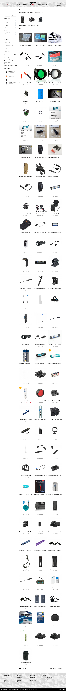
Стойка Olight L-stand (40, 531)
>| (25, 668)
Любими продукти (33, 681)
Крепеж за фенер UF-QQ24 (55, 213)
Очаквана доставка (9, 33)
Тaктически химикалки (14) (8, 56)
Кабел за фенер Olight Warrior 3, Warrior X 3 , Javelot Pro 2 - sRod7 (55, 456)
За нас (5, 677)
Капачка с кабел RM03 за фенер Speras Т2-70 (25, 606)
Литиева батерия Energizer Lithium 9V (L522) (55, 494)
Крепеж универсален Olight (40, 176)
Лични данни (6, 680)
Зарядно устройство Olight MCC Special (40, 475)
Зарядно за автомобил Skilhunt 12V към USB (55, 138)
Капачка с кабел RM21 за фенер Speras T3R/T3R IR (55, 550)
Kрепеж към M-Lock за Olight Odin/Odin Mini (55, 400)
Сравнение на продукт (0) (26, 28)
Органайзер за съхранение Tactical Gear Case (55, 475)
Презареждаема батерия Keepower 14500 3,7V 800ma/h (40, 269)
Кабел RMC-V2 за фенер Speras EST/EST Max (25, 569)
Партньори (19, 680)
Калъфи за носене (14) (31, 25)
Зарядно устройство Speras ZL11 (40, 569)
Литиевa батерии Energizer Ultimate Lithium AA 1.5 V (25, 400)
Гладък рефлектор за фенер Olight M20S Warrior (55, 45)
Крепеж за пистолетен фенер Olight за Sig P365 (55, 643)
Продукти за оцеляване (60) (8, 60)
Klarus (6, 20)
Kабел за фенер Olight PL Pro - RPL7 (25, 288)
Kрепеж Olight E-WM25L (25, 344)
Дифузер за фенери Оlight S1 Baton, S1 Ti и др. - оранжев (55, 157)
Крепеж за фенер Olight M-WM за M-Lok (25, 531)
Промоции (19, 681)
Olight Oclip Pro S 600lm (12, 78)
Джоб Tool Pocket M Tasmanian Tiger (40, 157)
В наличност (7, 32)
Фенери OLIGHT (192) (8, 42)
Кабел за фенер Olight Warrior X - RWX (40, 232)
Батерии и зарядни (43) (9, 45)
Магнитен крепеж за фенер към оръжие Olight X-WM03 (55, 269)
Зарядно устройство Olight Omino (25, 438)
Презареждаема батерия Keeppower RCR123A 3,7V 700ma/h (55, 232)
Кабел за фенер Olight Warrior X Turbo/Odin (40, 344)
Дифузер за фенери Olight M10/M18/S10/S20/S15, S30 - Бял (40, 120)
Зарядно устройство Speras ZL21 (55, 569)
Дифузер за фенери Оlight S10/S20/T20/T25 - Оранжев (25, 82)
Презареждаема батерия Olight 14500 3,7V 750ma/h (25, 138)
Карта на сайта (19, 683)
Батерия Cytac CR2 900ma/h (40, 101)
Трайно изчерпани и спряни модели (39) (10, 65)
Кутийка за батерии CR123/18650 (25, 45)
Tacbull (6, 27)
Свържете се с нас (7, 683)
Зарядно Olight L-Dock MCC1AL (26, 269)
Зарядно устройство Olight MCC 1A (25, 307)
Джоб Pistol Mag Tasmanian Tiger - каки (25, 176)
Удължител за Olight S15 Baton (55, 101)
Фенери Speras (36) (8, 53)
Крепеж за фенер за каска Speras (55, 606)
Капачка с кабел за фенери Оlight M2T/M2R (55, 251)
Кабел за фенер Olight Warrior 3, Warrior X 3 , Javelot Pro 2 (40, 456)
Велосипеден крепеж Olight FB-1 (26, 213)
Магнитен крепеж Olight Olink (55, 438)
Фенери (20, 8)
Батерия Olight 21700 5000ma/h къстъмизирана (55, 363)
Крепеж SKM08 (25, 101)
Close (59, 689)
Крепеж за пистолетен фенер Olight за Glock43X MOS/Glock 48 (40, 643)
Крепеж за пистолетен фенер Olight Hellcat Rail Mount (55, 531)
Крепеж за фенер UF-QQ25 (40, 213)
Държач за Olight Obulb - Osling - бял (25, 456)
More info (63, 689)
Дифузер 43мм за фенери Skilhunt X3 (55, 82)
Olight (6, 23)
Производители (19, 677)
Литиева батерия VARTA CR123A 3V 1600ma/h (25, 363)
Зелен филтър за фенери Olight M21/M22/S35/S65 (25, 120)
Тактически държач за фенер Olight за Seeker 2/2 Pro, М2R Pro (55, 288)
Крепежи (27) (8, 48)
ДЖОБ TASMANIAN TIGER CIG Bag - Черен (55, 419)
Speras (6, 25)
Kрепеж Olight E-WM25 (40, 251)
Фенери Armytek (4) (8, 40)
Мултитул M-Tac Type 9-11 (12, 71)
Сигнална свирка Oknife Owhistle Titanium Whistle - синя (25, 550)
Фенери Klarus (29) (8, 51)
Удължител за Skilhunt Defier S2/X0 (40, 138)
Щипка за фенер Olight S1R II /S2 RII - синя (25, 419)
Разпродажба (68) (7, 63)
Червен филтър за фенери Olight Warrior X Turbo (40, 400)
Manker (7, 22)
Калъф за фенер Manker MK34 (25, 232)
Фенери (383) (6, 39)
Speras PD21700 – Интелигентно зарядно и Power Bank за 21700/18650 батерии (40, 606)
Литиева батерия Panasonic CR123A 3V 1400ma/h (25, 251)
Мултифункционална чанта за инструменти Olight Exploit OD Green (40, 587)
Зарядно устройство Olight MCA (40, 438)
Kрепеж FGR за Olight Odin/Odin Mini (25, 475)
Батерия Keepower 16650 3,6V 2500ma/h (55, 344)
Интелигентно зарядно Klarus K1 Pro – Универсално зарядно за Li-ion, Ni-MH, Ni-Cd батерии (40, 494)
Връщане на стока (33, 680)
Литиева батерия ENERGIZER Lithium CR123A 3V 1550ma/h (25, 625)
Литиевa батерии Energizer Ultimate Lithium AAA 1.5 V (40, 419)
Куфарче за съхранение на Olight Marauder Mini (55, 625)
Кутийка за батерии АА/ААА (40, 45)
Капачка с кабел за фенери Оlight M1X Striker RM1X (55, 176)
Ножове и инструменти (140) (8, 59)
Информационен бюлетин (34, 683)
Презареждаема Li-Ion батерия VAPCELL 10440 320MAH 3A (25, 643)
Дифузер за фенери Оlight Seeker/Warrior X (40, 307)
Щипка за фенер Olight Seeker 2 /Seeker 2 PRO (40, 288)
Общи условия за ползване (8, 681)
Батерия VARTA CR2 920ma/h (40, 625)
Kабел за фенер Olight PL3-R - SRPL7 (25, 587)
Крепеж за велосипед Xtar (25, 157)
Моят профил (32, 677)
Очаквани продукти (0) (8, 62)
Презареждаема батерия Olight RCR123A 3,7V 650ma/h (55, 120)
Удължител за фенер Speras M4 (26, 662)
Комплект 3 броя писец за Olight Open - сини (55, 587)
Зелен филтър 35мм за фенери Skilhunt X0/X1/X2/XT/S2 (40, 82)
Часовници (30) (6, 57)
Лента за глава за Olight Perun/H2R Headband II (55, 307)
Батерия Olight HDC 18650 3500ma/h (40, 363)
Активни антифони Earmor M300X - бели (12, 82)
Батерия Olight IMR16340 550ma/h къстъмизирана (25, 494)
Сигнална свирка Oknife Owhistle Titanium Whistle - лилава (40, 550)
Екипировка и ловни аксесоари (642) (10, 54)
